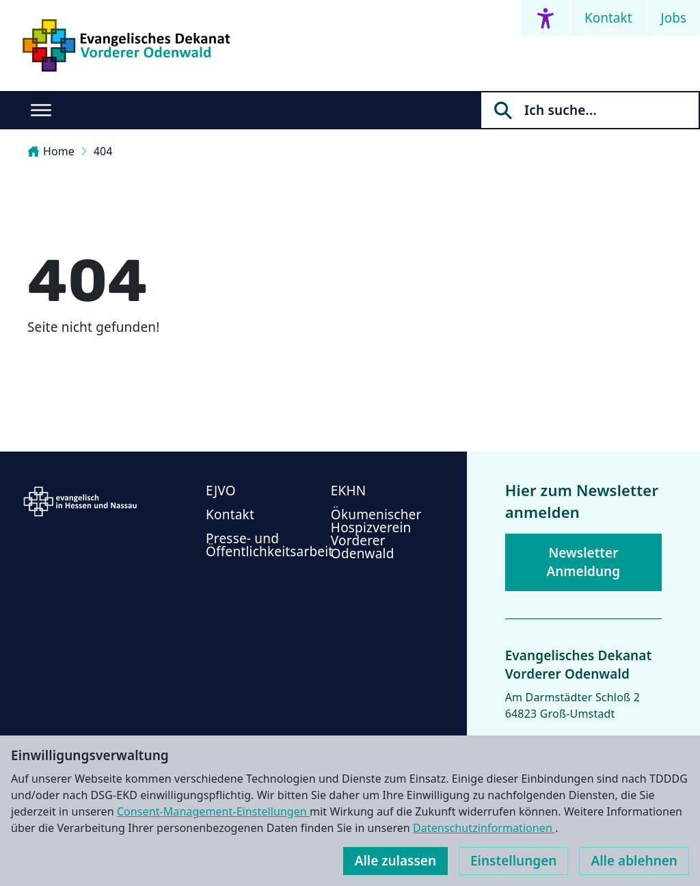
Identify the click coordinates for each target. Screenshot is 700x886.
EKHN (348, 490)
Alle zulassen (395, 861)
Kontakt (608, 18)
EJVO (221, 490)
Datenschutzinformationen (484, 827)
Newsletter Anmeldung (583, 562)
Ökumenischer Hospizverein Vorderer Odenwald (376, 534)
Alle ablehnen (634, 861)
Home (51, 151)
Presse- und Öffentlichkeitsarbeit (269, 545)
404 (103, 151)
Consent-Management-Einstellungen (213, 811)
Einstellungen (513, 861)
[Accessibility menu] (545, 18)
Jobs (673, 18)
